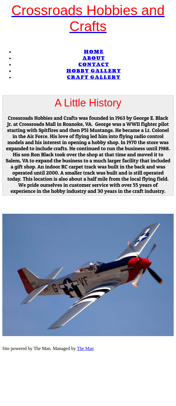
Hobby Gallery (93, 71)
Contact (93, 64)
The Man (85, 348)
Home (94, 52)
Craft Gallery (94, 77)
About (93, 58)
